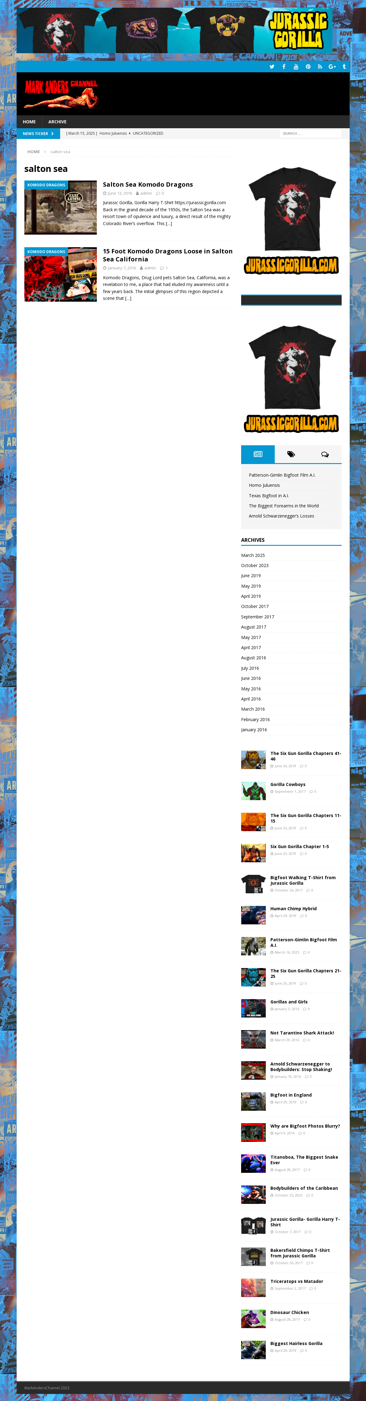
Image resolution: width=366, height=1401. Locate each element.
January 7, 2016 (122, 267)
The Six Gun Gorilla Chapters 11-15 (305, 817)
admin (146, 192)
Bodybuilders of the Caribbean (304, 1187)
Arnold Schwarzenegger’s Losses (281, 515)
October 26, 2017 (288, 889)
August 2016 (253, 657)
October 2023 (255, 565)
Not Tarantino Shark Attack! (302, 1032)
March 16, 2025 (287, 951)
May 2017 (251, 637)
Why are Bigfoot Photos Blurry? (305, 1125)
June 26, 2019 (285, 765)
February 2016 (255, 719)
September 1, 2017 (290, 790)
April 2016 (251, 698)
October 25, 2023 (288, 1194)
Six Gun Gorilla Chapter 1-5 (299, 846)
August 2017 (253, 626)
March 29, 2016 (287, 1039)
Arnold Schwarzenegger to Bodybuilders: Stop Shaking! (301, 1066)
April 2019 (251, 595)
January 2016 (254, 729)
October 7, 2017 (288, 1231)
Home (29, 121)
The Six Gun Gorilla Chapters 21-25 (305, 972)
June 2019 (251, 575)
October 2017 (255, 606)
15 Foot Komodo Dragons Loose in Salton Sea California (168, 254)
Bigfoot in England (291, 1094)
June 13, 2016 (120, 192)
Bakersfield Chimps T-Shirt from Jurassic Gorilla (300, 1252)
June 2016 (251, 678)
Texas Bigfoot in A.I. (269, 495)
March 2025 (253, 555)
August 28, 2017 (287, 1169)
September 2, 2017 (290, 1287)
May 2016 (251, 688)
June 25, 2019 (285, 827)
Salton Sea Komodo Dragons (148, 184)
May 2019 (251, 585)
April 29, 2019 (285, 915)
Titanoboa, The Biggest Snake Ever (304, 1159)
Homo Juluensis (264, 484)
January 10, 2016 (288, 1076)
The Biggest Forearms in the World (284, 505)
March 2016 (253, 708)
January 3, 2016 (287, 1008)
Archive (57, 121)
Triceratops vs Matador (296, 1281)
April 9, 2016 (284, 1132)
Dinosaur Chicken (289, 1312)
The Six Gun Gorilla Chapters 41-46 (305, 755)
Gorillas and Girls (289, 1001)
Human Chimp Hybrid (293, 908)
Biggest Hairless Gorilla (296, 1343)
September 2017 (257, 616)
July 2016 (250, 667)
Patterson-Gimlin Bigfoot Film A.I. (282, 474)
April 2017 (251, 647)
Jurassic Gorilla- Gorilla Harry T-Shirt (305, 1221)
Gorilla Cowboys (288, 784)
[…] (169, 223)
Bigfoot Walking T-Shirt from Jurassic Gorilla (303, 879)
